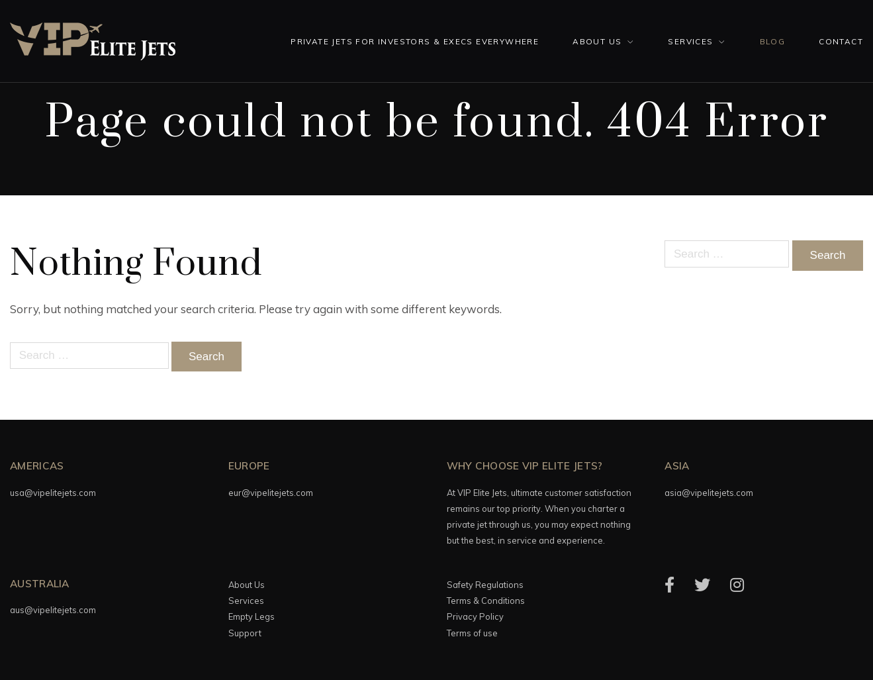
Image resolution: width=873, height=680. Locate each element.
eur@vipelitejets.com (270, 492)
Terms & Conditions (486, 600)
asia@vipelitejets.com (709, 492)
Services (690, 41)
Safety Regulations (485, 584)
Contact (841, 41)
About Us (597, 41)
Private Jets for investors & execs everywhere (415, 41)
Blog (773, 41)
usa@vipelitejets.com (53, 492)
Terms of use (472, 633)
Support (244, 633)
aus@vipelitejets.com (53, 610)
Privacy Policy (475, 616)
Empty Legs (251, 616)
